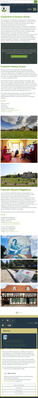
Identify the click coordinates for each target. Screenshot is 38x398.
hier (3, 369)
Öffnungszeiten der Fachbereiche (13, 341)
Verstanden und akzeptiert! (19, 56)
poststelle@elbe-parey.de (12, 110)
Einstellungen (19, 390)
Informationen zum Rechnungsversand (14, 345)
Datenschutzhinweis (19, 385)
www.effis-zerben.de (6, 111)
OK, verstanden (19, 393)
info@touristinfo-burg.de (11, 231)
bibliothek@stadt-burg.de (12, 222)
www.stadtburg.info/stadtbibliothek (10, 224)
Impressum (19, 388)
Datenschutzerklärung (10, 381)
